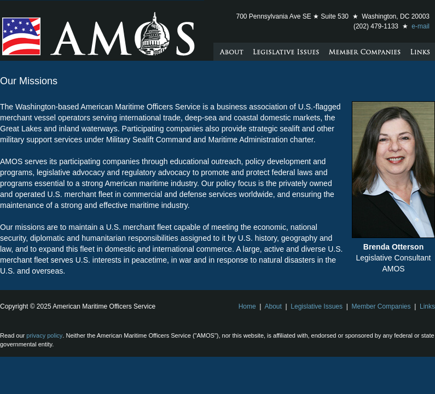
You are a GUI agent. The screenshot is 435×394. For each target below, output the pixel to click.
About (273, 306)
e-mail (420, 26)
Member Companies (380, 306)
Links (427, 306)
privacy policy (44, 335)
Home (247, 306)
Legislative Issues (317, 306)
